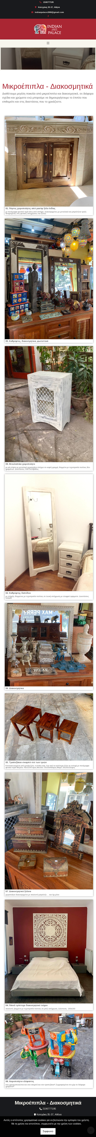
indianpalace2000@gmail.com (49, 12)
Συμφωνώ (48, 1131)
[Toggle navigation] (48, 43)
